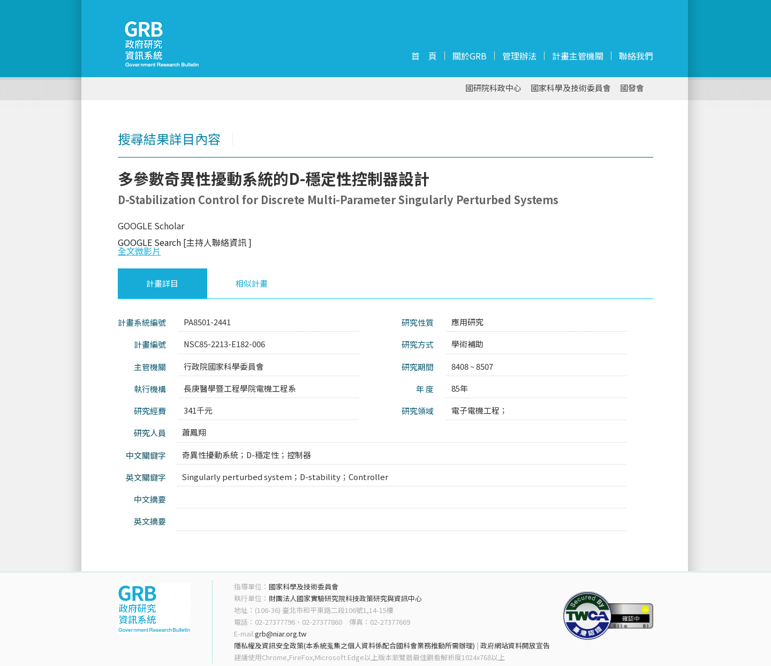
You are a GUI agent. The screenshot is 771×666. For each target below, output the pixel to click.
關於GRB (469, 55)
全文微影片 (139, 250)
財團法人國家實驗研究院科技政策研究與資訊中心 (345, 598)
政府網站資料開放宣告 (515, 645)
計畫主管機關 (577, 55)
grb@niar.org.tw (280, 633)
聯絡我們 (636, 55)
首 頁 (424, 55)
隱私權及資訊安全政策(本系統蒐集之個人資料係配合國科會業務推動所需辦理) (354, 645)
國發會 (632, 88)
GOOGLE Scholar (151, 225)
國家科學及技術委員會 (571, 88)
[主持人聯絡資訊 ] (217, 242)
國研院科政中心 (493, 88)
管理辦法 (519, 55)
